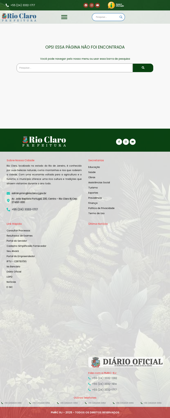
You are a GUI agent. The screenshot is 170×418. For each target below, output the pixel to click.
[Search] (75, 67)
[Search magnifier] (121, 17)
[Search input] (107, 17)
